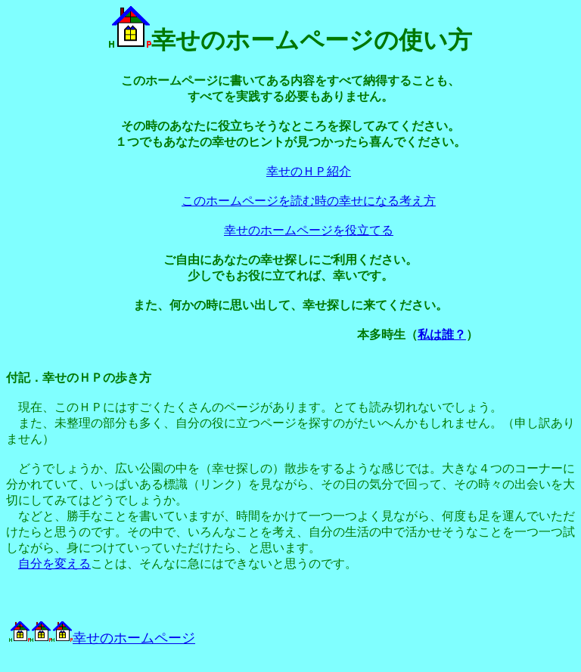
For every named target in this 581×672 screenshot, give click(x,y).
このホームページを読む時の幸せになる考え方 (309, 200)
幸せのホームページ (123, 638)
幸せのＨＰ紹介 (308, 171)
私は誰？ (442, 334)
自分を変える (54, 563)
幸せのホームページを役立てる (308, 230)
